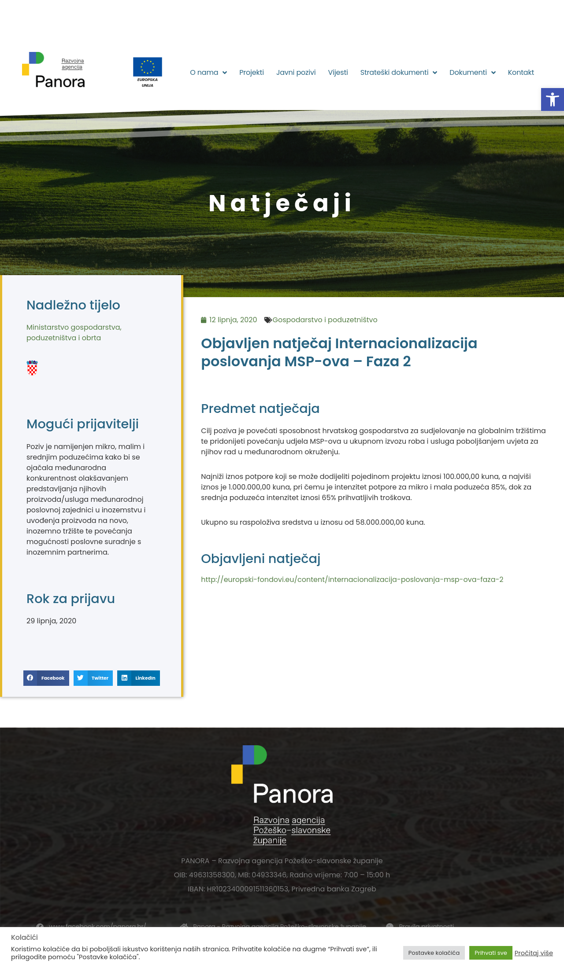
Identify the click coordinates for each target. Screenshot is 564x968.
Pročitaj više (534, 953)
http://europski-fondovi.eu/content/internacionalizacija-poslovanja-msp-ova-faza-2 (352, 579)
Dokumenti (472, 73)
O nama (208, 73)
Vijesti (338, 72)
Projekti (251, 72)
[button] (552, 99)
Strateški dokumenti (399, 73)
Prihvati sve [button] (491, 953)
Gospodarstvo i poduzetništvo (325, 320)
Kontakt (521, 72)
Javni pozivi (296, 72)
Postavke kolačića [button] (434, 953)
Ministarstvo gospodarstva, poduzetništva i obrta (74, 332)
